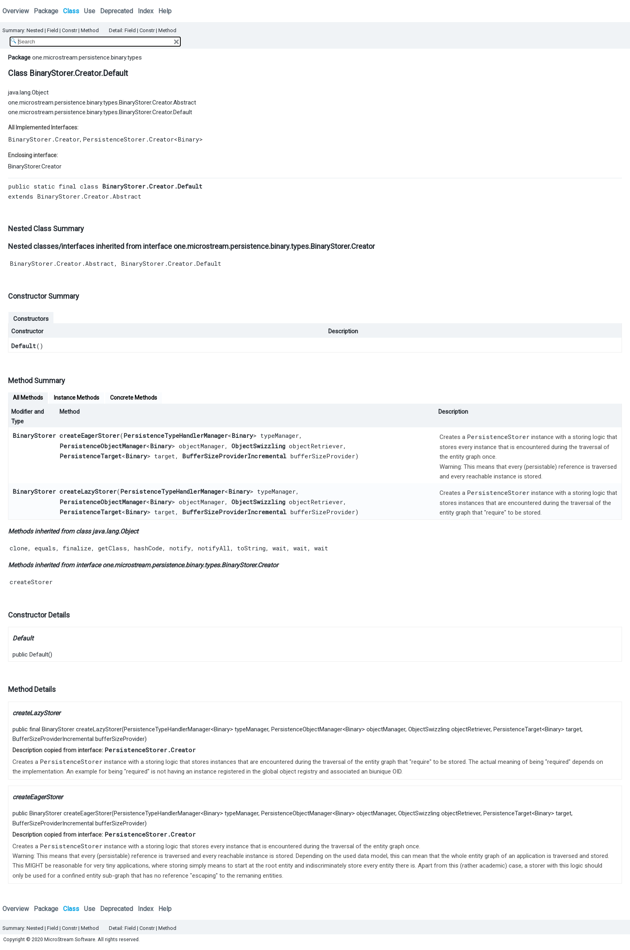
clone (19, 548)
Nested (35, 30)
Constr (69, 30)
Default (23, 346)
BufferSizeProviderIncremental (234, 456)
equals (45, 548)
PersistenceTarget (90, 456)
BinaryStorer (34, 435)
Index (145, 11)
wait (279, 548)
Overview (15, 11)
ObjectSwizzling (258, 446)
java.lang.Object (28, 92)
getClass (112, 548)
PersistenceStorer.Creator (128, 139)
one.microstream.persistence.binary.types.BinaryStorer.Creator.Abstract (102, 102)
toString (251, 548)
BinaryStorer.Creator (44, 139)
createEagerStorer (89, 435)
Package (46, 11)
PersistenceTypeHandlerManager (175, 435)
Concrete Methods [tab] (133, 397)
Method (90, 30)
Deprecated (116, 11)
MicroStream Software (69, 939)
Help (165, 11)
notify (180, 548)
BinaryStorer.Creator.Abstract (89, 196)
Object (129, 531)
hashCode (148, 548)
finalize (77, 548)
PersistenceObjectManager (102, 446)
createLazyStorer (88, 491)
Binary (188, 139)
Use (89, 11)
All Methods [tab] (28, 397)
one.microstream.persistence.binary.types (87, 57)
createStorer (31, 582)
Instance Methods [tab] (76, 397)
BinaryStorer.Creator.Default (171, 263)
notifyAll (214, 548)
